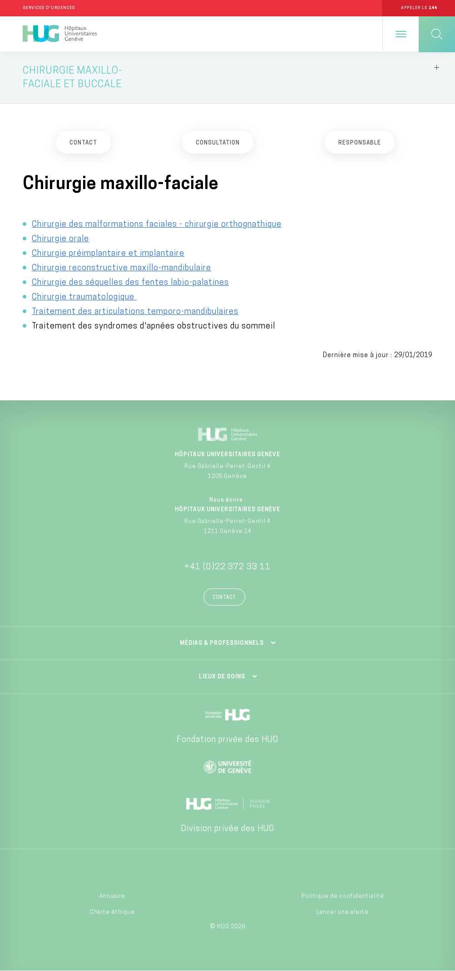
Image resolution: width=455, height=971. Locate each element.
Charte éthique (112, 913)
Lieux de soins (222, 677)
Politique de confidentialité (343, 897)
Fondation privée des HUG (227, 740)
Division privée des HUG (227, 829)
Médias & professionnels (222, 644)
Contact (224, 598)
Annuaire (112, 897)
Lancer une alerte (343, 913)
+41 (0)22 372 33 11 (227, 567)
